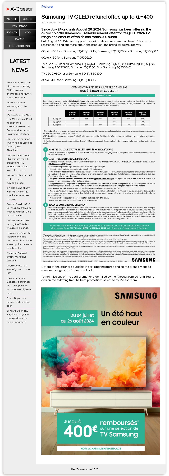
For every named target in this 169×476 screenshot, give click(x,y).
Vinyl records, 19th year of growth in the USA (18, 269)
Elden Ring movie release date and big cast (18, 302)
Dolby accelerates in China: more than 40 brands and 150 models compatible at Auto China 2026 (19, 163)
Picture (11, 19)
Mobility (11, 32)
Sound (27, 19)
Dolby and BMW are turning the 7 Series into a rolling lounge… (18, 224)
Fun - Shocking (19, 46)
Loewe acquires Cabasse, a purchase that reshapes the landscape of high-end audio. (19, 286)
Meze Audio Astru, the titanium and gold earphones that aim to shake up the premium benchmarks (19, 240)
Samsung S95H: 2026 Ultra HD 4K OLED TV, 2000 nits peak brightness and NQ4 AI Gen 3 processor (19, 90)
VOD (28, 32)
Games (19, 39)
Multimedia (19, 25)
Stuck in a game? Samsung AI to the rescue (17, 106)
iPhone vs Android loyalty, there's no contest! (17, 257)
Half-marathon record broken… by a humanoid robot (19, 179)
